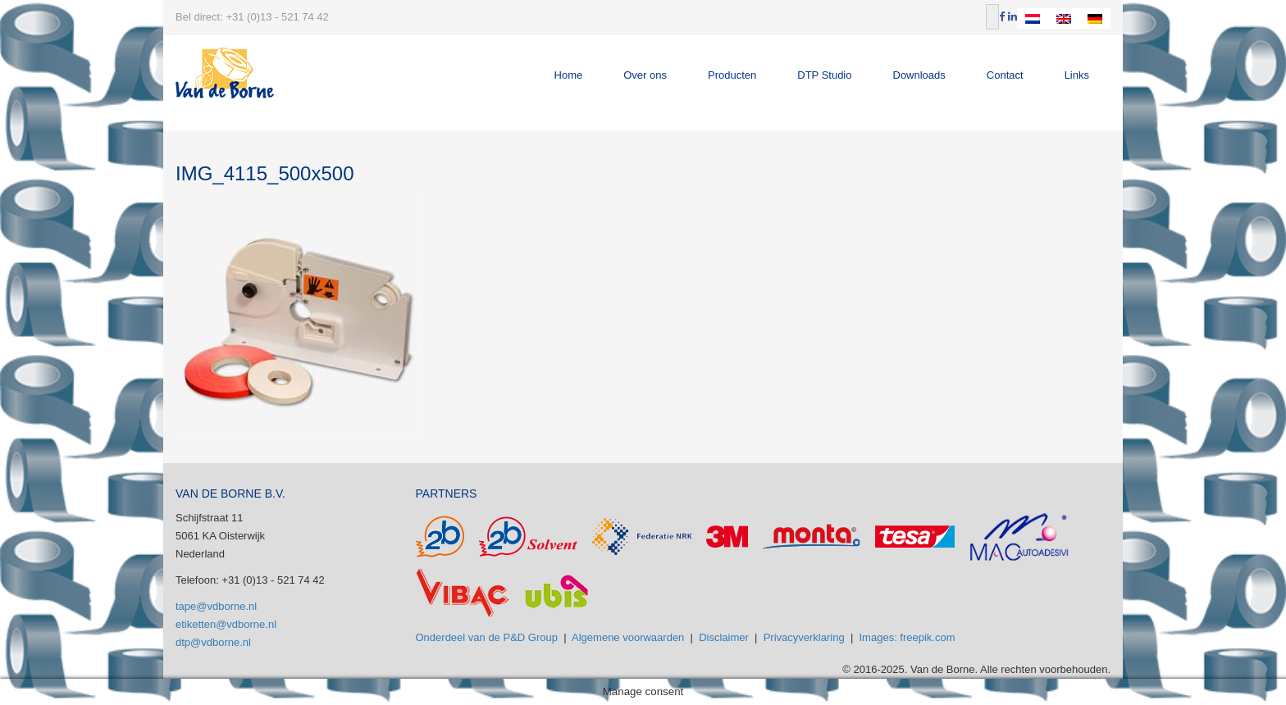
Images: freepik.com (907, 637)
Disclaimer (724, 637)
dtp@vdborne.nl (213, 642)
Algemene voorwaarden (628, 637)
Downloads (919, 75)
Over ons (645, 75)
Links (1077, 75)
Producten (732, 75)
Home (568, 75)
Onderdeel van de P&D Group (487, 637)
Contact (1005, 75)
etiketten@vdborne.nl (226, 624)
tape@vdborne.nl (216, 606)
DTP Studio (824, 75)
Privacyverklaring (804, 637)
